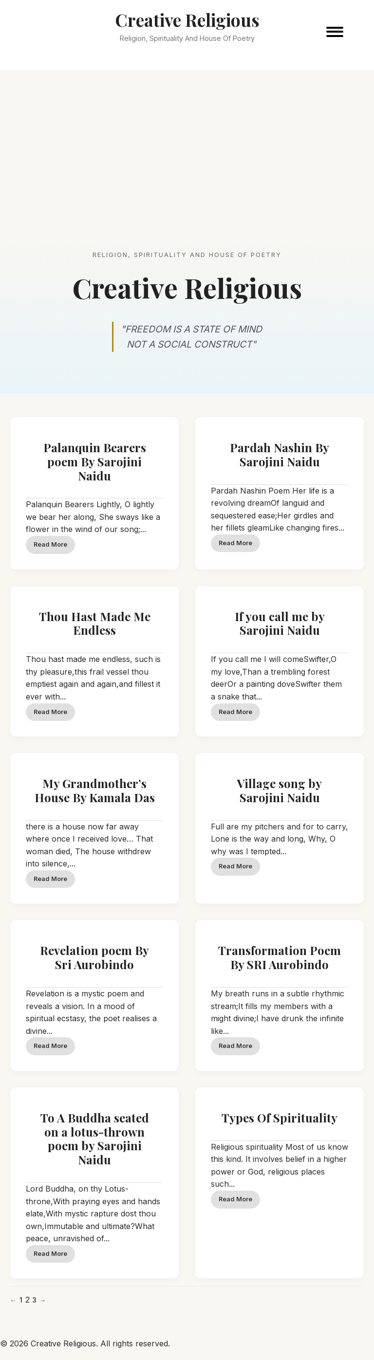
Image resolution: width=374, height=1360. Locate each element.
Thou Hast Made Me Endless (94, 623)
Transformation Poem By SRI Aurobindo (279, 957)
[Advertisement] (187, 144)
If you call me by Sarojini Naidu (280, 623)
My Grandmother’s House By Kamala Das (95, 790)
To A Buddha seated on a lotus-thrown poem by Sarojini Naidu (94, 1138)
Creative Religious (187, 19)
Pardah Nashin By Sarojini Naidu (279, 454)
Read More (50, 544)
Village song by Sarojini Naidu (279, 790)
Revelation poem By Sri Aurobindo (94, 957)
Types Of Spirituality (279, 1117)
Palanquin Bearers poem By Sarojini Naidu (94, 461)
